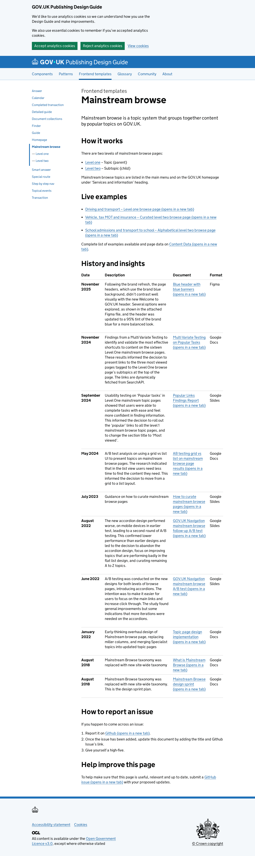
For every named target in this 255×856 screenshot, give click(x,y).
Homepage (39, 140)
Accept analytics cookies (54, 45)
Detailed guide (42, 112)
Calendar (38, 98)
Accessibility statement (51, 824)
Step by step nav (43, 184)
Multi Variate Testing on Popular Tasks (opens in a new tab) (189, 342)
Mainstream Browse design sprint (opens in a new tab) (189, 684)
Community (147, 74)
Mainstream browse (46, 147)
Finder (36, 126)
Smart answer (41, 170)
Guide (36, 133)
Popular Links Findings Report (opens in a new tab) (189, 400)
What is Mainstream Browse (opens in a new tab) (189, 665)
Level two (42, 161)
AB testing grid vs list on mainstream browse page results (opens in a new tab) (188, 463)
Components (42, 74)
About (167, 74)
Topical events (41, 191)
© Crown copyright (207, 843)
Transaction (40, 198)
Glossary (125, 74)
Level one (42, 154)
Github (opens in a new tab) (127, 733)
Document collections (47, 119)
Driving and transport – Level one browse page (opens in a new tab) (139, 209)
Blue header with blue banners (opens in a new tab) (189, 289)
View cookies (138, 46)
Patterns (66, 74)
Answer (37, 91)
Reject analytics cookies (102, 45)
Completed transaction (48, 105)
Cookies (80, 824)
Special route (41, 177)
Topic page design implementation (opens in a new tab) (189, 637)
